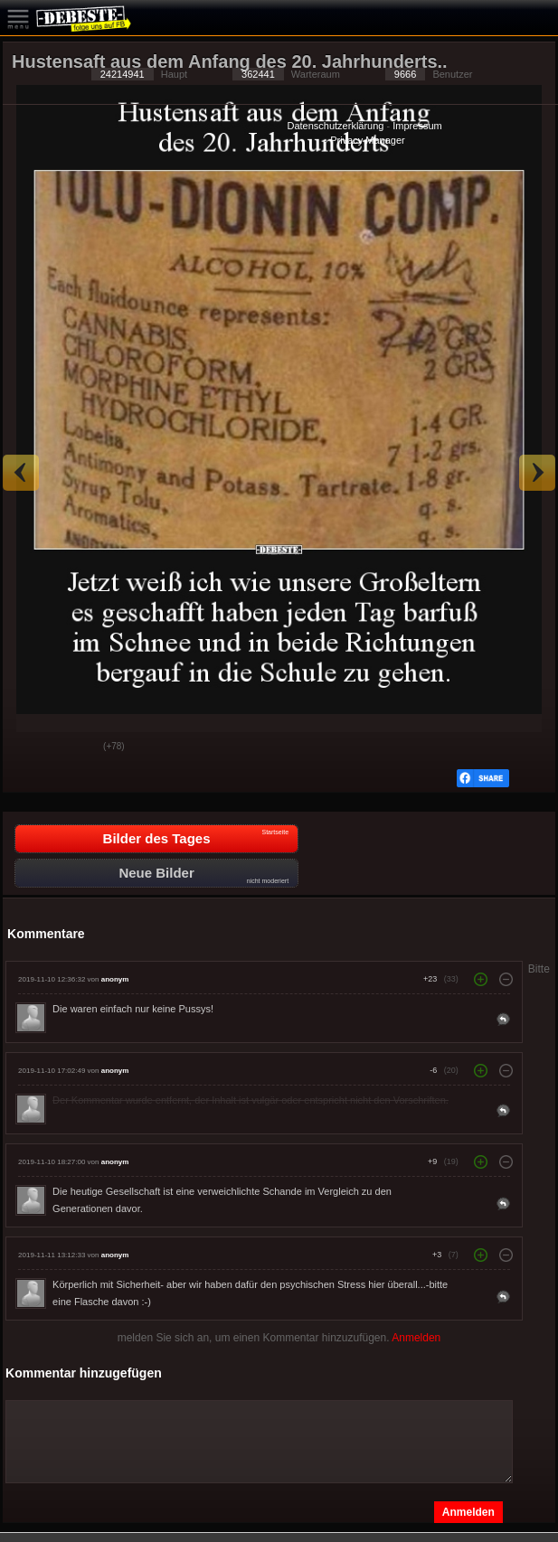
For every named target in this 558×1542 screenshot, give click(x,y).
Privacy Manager (367, 140)
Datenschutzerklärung (335, 125)
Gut (30, 747)
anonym (115, 979)
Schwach (76, 747)
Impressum (416, 125)
